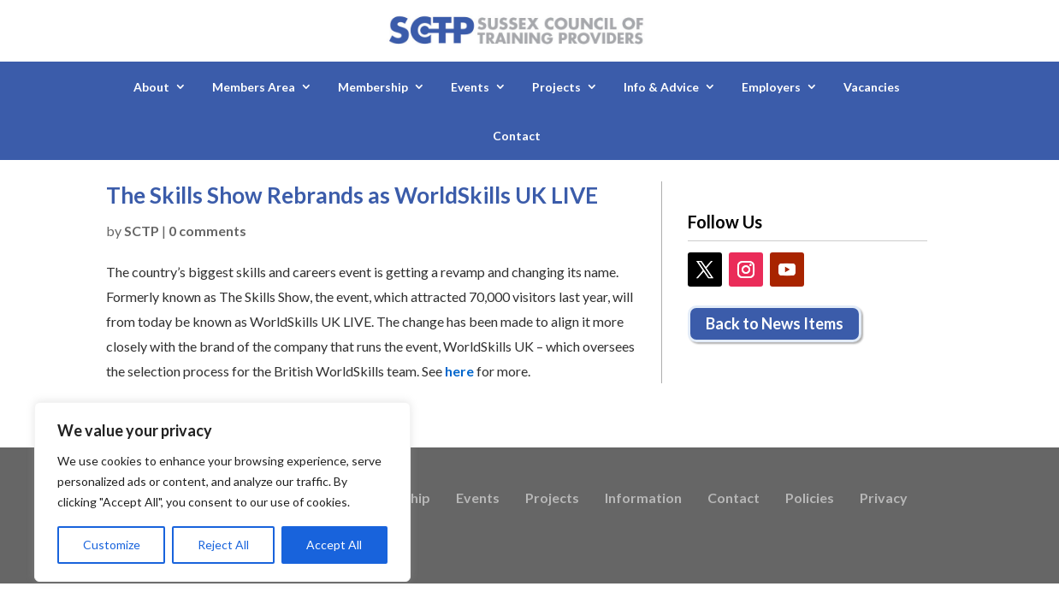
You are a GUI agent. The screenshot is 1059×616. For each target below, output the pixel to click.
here (459, 371)
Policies (809, 499)
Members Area (253, 87)
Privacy (884, 499)
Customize (111, 544)
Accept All (334, 544)
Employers (771, 87)
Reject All (223, 544)
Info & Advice (661, 87)
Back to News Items (774, 323)
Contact (517, 135)
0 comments (207, 230)
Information (643, 499)
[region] (222, 492)
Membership (373, 87)
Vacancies (871, 87)
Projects (556, 87)
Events (470, 87)
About (151, 87)
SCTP (141, 230)
